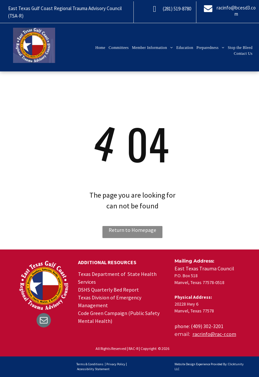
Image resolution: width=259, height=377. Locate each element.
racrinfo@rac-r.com (214, 334)
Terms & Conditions (89, 364)
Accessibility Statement (93, 369)
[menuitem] (100, 48)
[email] (44, 321)
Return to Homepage (132, 230)
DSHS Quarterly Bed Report (108, 289)
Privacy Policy (115, 364)
